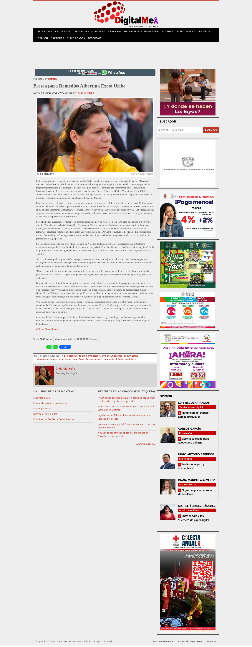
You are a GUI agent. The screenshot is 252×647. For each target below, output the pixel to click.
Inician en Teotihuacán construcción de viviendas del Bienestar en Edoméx (125, 409)
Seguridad (83, 32)
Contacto (211, 643)
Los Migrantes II (42, 410)
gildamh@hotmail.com (47, 330)
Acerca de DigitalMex (190, 643)
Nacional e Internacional (145, 32)
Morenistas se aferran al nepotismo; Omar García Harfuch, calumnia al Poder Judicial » (86, 361)
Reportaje (96, 39)
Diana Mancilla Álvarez (196, 482)
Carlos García (189, 430)
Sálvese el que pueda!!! (45, 415)
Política (54, 32)
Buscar (211, 131)
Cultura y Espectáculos (181, 32)
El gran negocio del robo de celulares (195, 493)
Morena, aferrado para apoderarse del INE (193, 442)
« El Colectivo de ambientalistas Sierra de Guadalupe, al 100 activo (100, 357)
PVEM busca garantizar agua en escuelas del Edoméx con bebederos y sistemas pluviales (126, 401)
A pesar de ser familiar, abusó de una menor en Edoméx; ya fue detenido (122, 436)
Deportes (117, 32)
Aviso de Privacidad (163, 643)
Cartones (58, 39)
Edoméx (68, 32)
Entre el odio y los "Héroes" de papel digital (193, 519)
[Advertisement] (126, 54)
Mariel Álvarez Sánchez (197, 507)
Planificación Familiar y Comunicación (53, 421)
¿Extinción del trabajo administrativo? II (193, 416)
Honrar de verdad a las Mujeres (50, 405)
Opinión (43, 39)
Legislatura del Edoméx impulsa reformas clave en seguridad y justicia (124, 418)
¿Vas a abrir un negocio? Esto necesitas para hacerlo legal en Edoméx (126, 427)
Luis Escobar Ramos (194, 404)
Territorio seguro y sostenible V (191, 467)
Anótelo (206, 32)
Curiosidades (77, 39)
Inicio (41, 32)
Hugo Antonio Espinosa (196, 456)
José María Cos (41, 399)
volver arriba (145, 446)
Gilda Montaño (86, 94)
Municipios (101, 32)
